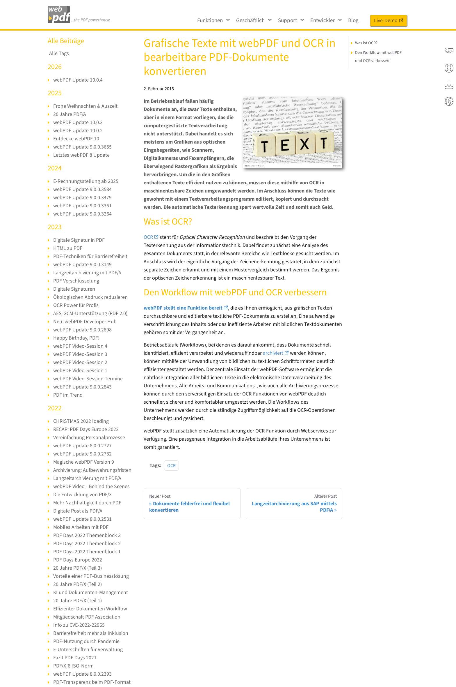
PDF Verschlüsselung (76, 281)
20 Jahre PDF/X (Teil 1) (77, 600)
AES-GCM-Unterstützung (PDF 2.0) (90, 313)
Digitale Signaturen (74, 289)
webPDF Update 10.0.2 (78, 130)
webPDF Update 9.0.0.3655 (82, 147)
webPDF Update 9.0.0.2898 (82, 329)
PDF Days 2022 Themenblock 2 (87, 543)
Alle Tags (59, 53)
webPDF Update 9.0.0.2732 (82, 454)
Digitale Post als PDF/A (77, 511)
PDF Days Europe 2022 (77, 560)
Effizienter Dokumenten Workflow (90, 608)
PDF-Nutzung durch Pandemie (86, 641)
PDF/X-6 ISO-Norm (73, 666)
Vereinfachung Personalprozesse (89, 437)
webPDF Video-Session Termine (88, 378)
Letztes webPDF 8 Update (81, 155)
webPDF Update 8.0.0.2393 (82, 674)
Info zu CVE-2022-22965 (79, 625)
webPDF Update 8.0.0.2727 (82, 445)
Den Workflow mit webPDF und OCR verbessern (378, 57)
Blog (353, 20)
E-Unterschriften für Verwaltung (88, 649)
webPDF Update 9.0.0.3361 (82, 205)
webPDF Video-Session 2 (80, 362)
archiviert (276, 353)
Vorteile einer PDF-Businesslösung (91, 576)
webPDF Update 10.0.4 (78, 80)
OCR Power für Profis (76, 305)
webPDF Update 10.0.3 (78, 122)
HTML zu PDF (67, 248)
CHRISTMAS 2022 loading (81, 421)
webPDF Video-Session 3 (80, 354)
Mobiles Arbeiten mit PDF (80, 527)
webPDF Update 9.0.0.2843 (82, 387)
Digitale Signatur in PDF (79, 240)
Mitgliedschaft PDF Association (86, 617)
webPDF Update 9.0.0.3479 (82, 197)
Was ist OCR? (366, 43)
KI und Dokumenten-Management (90, 592)
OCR (151, 237)
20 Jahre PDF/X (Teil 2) (77, 584)
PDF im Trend (68, 395)
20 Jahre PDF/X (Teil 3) (77, 568)
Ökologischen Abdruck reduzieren (90, 297)
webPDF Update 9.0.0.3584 (82, 189)
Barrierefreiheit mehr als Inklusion (90, 633)
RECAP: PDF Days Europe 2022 (86, 429)
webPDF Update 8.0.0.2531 (82, 519)
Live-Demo (388, 20)
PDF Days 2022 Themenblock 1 (87, 551)
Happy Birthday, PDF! (76, 338)
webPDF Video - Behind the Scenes (91, 486)
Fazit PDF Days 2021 (75, 657)
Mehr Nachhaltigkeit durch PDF (87, 502)
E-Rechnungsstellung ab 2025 (85, 181)
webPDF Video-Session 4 (80, 346)
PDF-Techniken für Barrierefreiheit (90, 256)
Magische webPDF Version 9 (83, 462)
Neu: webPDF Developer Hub (85, 321)
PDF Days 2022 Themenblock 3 (87, 535)
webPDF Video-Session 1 (80, 370)
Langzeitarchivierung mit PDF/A (87, 272)
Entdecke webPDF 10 (76, 138)
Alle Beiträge (66, 41)
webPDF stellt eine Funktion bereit (186, 308)
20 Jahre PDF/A (69, 114)
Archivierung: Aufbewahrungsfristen (92, 470)
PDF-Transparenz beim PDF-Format (92, 682)
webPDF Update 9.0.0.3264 (82, 214)
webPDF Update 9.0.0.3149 (82, 264)
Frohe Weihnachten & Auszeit (85, 106)
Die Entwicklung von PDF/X (82, 494)
